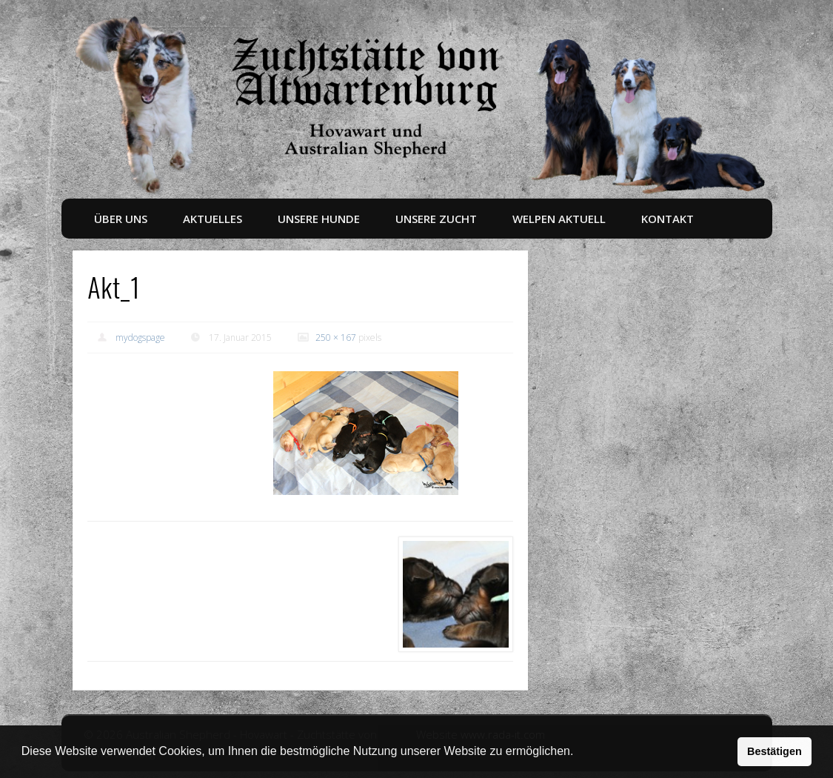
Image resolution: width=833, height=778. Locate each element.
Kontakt (667, 218)
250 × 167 (335, 337)
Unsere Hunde (319, 218)
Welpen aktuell (559, 218)
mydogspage (140, 337)
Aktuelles (212, 218)
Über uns (120, 218)
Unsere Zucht (436, 218)
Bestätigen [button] (774, 751)
